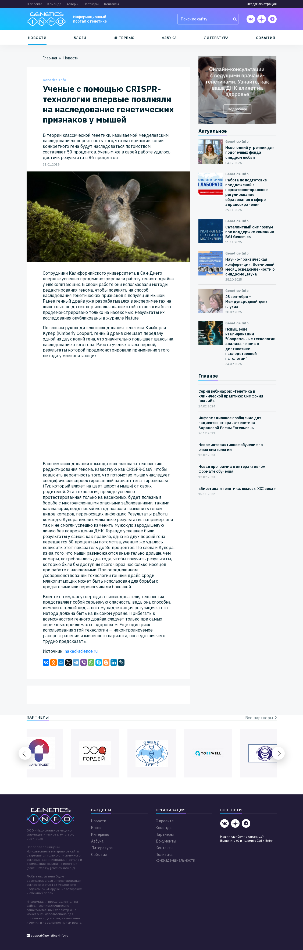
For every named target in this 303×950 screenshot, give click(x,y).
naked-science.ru (81, 651)
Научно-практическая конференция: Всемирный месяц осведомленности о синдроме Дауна (250, 267)
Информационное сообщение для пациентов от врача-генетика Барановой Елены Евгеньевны (229, 422)
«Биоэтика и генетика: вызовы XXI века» (237, 488)
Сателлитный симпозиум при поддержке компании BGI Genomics (249, 232)
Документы (166, 841)
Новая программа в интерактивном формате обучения (231, 469)
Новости (37, 37)
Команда (54, 4)
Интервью (124, 37)
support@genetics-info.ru (47, 935)
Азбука (169, 37)
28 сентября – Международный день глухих (246, 301)
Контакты (111, 4)
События (265, 37)
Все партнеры (261, 717)
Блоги (80, 37)
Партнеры (91, 4)
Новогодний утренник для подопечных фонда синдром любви (250, 152)
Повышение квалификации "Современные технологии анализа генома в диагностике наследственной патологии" (250, 344)
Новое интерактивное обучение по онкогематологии (230, 447)
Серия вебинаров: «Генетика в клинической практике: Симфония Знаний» (230, 396)
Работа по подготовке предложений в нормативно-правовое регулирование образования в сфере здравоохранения (246, 192)
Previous (25, 753)
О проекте (34, 4)
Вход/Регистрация (262, 4)
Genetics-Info (54, 80)
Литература (216, 37)
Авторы (72, 4)
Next (278, 753)
